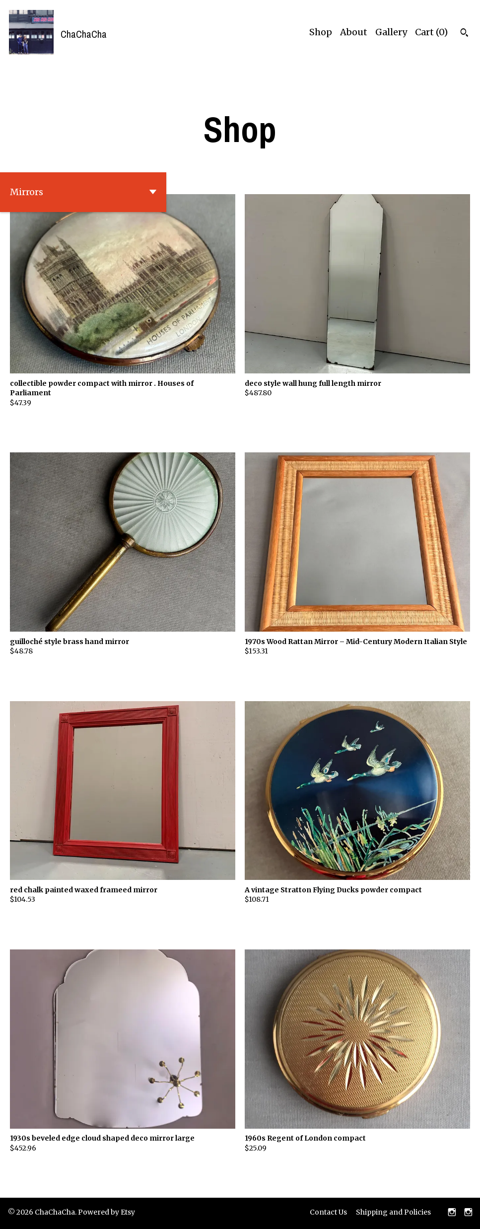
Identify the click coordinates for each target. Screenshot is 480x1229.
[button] (83, 192)
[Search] (464, 33)
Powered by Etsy (106, 1212)
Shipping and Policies (393, 1212)
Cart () (431, 32)
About (353, 32)
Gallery (391, 32)
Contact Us (328, 1212)
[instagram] (452, 1213)
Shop (320, 32)
